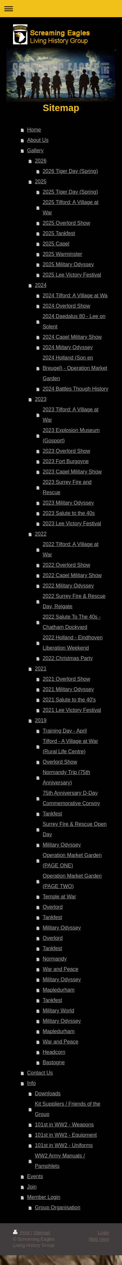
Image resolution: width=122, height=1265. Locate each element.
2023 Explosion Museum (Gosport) (71, 435)
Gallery (35, 150)
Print (22, 1232)
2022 (41, 534)
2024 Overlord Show (66, 306)
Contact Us (40, 1073)
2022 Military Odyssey (68, 585)
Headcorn (54, 1052)
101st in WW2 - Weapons (64, 1124)
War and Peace (60, 969)
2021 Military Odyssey (68, 689)
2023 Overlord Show (66, 451)
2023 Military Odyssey (68, 503)
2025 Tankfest (59, 233)
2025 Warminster (62, 254)
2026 (41, 161)
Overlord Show (60, 762)
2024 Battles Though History (75, 389)
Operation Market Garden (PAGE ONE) (72, 860)
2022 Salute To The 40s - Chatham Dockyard (72, 622)
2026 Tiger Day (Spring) (70, 171)
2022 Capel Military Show (72, 575)
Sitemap (41, 1232)
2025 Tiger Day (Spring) (70, 192)
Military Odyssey (62, 845)
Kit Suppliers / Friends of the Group (67, 1109)
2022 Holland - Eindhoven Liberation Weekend (72, 643)
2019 (41, 720)
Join (31, 1187)
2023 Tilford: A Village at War (70, 415)
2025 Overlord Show (66, 223)
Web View (98, 1239)
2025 (41, 181)
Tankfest (52, 813)
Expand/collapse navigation (61, 9)
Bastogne (54, 1062)
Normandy (55, 959)
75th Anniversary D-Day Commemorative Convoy (71, 798)
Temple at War (59, 896)
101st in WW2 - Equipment (66, 1135)
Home (34, 129)
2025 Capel (56, 243)
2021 (41, 668)
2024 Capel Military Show (72, 337)
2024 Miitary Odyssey (68, 347)
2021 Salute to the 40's (69, 699)
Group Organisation (57, 1207)
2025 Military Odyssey (68, 264)
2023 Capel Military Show (72, 471)
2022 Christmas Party (68, 658)
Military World (58, 1010)
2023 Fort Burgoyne (65, 461)
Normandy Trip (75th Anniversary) (66, 777)
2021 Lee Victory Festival (72, 710)
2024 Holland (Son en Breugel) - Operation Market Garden (75, 368)
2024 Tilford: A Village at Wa (75, 295)
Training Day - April (65, 731)
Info (31, 1083)
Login (103, 1232)
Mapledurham (59, 990)
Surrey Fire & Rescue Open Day (75, 829)
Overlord (52, 907)
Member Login (43, 1197)
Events (35, 1176)
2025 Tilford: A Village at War (70, 207)
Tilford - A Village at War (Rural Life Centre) (70, 746)
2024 (41, 285)
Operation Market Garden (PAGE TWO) (72, 881)
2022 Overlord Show (66, 565)
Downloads (48, 1093)
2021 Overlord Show (66, 679)
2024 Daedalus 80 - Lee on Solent (74, 321)
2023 (41, 399)
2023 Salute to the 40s (69, 513)
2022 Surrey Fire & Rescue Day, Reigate (74, 601)
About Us (37, 140)
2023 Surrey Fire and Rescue (67, 487)
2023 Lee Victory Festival (72, 523)
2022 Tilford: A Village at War (70, 549)
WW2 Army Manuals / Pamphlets (60, 1161)
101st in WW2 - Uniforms (64, 1145)
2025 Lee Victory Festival (72, 275)
